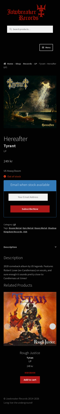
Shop (18, 63)
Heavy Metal (40, 228)
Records (27, 63)
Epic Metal (28, 228)
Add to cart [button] (30, 379)
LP (35, 63)
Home (10, 63)
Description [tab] (10, 247)
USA (25, 231)
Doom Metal (15, 228)
